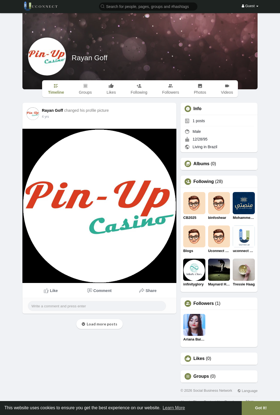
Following (203, 181)
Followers (203, 303)
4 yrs (45, 117)
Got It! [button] (261, 408)
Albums (201, 164)
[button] (148, 6)
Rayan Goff (89, 58)
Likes (199, 358)
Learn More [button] (174, 407)
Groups (201, 376)
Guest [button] (250, 6)
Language (247, 391)
